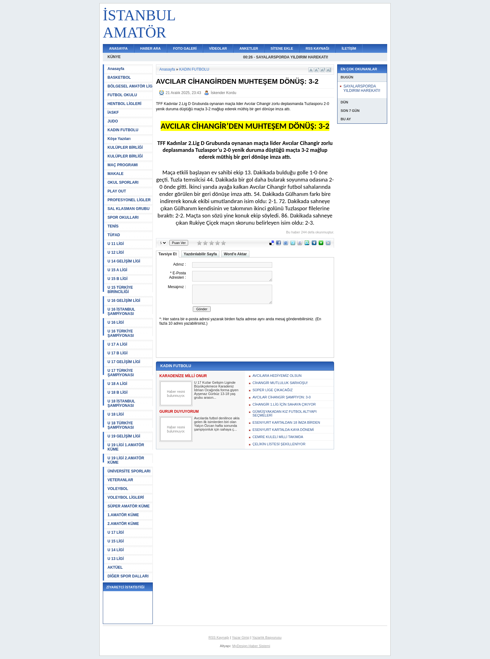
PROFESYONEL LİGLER (129, 200)
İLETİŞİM (349, 48)
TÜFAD (114, 235)
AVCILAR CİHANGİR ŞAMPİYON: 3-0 (281, 397)
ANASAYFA (118, 48)
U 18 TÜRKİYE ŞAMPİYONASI (121, 425)
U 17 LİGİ (116, 532)
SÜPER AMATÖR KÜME (129, 506)
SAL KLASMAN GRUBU (128, 209)
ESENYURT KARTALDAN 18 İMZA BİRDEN (286, 422)
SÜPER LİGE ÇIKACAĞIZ (272, 390)
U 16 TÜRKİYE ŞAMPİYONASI (121, 333)
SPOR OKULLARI (123, 217)
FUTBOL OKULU (122, 95)
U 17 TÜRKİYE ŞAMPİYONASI (121, 372)
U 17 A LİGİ (117, 344)
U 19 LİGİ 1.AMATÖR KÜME (126, 447)
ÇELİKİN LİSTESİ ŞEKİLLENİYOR (278, 444)
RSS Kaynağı (218, 637)
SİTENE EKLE (282, 48)
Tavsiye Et (167, 254)
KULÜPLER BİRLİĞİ (125, 147)
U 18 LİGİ (116, 414)
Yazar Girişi (240, 637)
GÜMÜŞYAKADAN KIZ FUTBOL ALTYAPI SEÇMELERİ (284, 413)
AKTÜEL (115, 567)
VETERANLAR (120, 480)
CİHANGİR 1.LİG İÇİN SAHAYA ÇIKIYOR (284, 404)
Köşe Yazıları (119, 139)
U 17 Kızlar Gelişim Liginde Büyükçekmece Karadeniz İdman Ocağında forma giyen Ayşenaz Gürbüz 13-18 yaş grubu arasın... (216, 390)
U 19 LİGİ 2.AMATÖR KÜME (126, 460)
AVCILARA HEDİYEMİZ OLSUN (277, 375)
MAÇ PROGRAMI (123, 165)
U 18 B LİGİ (118, 392)
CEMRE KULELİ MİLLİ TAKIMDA (277, 437)
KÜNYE (114, 57)
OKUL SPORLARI (123, 182)
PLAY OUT (117, 191)
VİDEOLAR (218, 48)
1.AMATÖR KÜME (123, 515)
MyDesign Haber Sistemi (251, 646)
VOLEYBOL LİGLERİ (126, 497)
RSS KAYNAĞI (317, 48)
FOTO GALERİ (185, 48)
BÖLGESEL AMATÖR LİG (130, 86)
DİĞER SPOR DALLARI (128, 576)
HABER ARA (150, 48)
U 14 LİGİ (116, 550)
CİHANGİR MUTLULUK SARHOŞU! (280, 383)
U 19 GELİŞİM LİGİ (124, 436)
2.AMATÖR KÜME (123, 524)
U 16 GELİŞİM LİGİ (124, 300)
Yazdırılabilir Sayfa (200, 254)
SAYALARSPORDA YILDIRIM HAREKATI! (361, 88)
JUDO (113, 121)
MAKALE (115, 174)
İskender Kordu (223, 93)
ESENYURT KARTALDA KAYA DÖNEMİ (283, 430)
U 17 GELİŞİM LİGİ (124, 362)
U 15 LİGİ (116, 541)
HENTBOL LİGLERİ (124, 104)
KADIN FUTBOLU (123, 130)
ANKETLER (248, 48)
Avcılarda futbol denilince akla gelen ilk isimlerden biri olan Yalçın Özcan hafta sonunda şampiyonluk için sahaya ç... (216, 423)
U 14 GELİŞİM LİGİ (124, 261)
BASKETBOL (119, 77)
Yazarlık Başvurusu (267, 637)
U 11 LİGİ (116, 244)
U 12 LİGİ (116, 252)
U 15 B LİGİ (118, 279)
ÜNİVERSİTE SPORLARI (129, 471)
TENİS (113, 226)
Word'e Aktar (235, 254)
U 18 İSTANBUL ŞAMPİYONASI (121, 403)
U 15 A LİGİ (117, 270)
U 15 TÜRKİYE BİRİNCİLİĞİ (120, 289)
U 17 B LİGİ (118, 353)
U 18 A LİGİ (117, 384)
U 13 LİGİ (116, 559)
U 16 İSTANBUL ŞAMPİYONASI (121, 311)
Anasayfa (116, 69)
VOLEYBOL (118, 489)
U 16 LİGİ (116, 322)
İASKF (113, 112)
